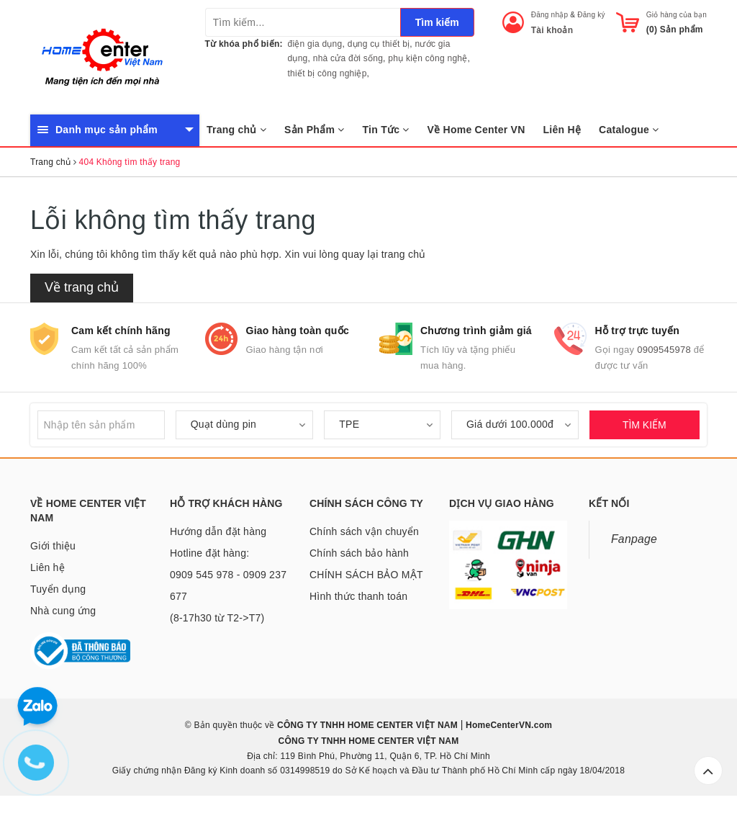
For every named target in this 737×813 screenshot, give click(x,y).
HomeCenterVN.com (508, 725)
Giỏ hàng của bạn (676, 15)
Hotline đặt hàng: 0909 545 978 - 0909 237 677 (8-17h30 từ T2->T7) (228, 585)
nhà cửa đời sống (348, 58)
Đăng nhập (550, 15)
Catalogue (629, 129)
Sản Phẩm (314, 129)
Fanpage (634, 539)
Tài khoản (552, 30)
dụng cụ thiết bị (379, 44)
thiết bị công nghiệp (327, 73)
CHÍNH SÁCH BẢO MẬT (366, 574)
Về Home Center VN (476, 129)
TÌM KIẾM (644, 425)
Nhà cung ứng (63, 610)
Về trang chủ (82, 287)
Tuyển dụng (58, 589)
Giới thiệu (53, 546)
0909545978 (664, 349)
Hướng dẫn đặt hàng (218, 531)
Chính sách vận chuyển (364, 531)
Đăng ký (591, 15)
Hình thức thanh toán (358, 596)
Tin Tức (386, 129)
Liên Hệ (562, 129)
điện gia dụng (315, 44)
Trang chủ (236, 129)
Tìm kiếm (437, 22)
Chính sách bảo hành (359, 553)
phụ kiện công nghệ (427, 58)
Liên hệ (47, 567)
